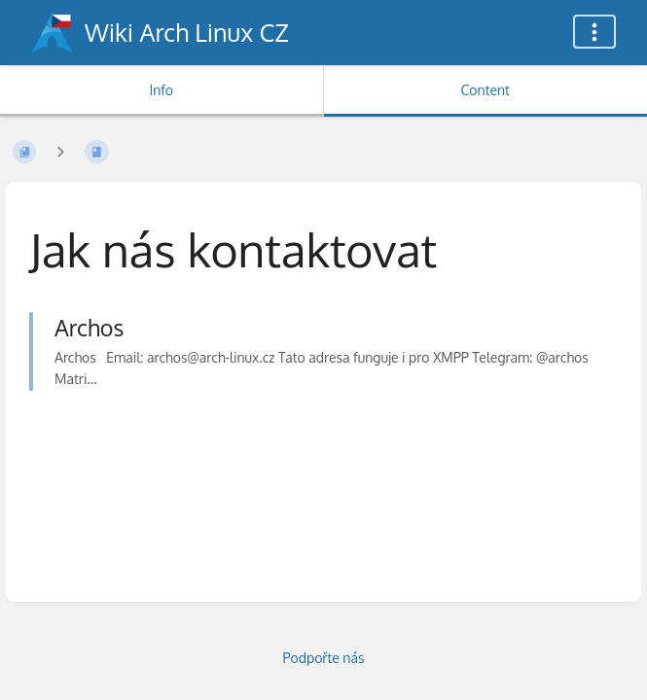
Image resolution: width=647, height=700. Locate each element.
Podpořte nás (324, 657)
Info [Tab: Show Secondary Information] (161, 90)
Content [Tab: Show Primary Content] (485, 90)
